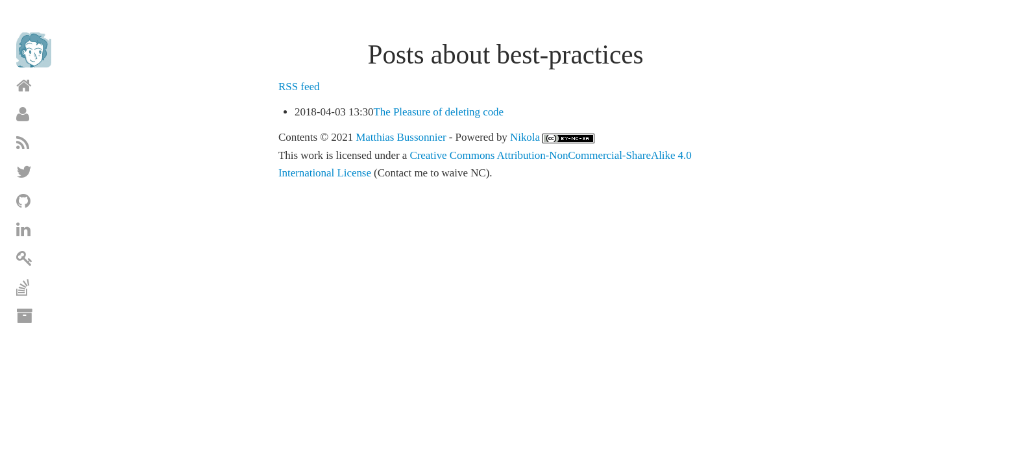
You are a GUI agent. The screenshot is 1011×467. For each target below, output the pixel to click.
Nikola (525, 137)
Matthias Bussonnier (401, 137)
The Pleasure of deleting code (438, 112)
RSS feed (298, 86)
